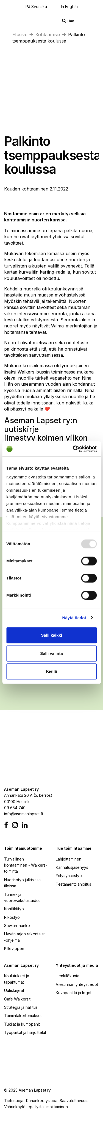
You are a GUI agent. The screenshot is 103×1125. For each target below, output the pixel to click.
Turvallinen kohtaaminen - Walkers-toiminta (25, 865)
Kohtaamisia (47, 34)
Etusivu (19, 34)
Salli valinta (51, 653)
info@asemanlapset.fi (23, 813)
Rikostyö (12, 917)
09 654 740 (15, 807)
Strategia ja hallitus (21, 1007)
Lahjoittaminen (68, 859)
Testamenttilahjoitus (73, 884)
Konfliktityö (14, 908)
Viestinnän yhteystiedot (77, 984)
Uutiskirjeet (14, 990)
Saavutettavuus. (75, 1100)
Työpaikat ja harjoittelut (25, 1032)
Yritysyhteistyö (69, 875)
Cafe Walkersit (17, 999)
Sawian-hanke (17, 925)
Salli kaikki (51, 635)
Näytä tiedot (74, 617)
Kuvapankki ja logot (73, 992)
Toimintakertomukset (23, 1015)
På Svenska (36, 6)
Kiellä (51, 671)
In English (69, 6)
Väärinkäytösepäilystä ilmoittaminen (36, 1106)
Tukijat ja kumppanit (22, 1024)
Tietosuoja (13, 1100)
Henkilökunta (67, 975)
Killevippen (14, 948)
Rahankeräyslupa (43, 1100)
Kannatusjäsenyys (72, 867)
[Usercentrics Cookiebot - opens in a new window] (73, 448)
